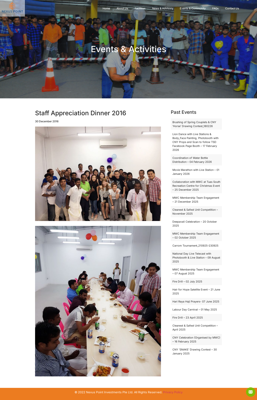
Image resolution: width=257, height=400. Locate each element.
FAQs (223, 8)
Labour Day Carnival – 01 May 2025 (194, 309)
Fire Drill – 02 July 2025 (187, 281)
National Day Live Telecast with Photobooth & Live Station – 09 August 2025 (196, 257)
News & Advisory (170, 8)
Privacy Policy (173, 392)
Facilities (148, 8)
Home (114, 8)
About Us (130, 8)
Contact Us (240, 8)
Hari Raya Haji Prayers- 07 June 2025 (195, 301)
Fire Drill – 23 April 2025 (187, 317)
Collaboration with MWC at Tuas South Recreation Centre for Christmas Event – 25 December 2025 (196, 185)
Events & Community (201, 8)
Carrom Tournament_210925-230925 (195, 245)
